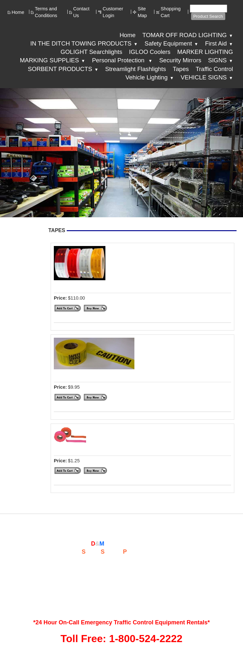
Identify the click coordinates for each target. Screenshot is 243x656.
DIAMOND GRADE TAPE (88, 285)
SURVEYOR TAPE (79, 448)
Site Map (142, 12)
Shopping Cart (171, 12)
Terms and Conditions (46, 12)
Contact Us (81, 12)
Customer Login (113, 12)
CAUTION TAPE (76, 375)
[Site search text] (208, 9)
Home (18, 12)
